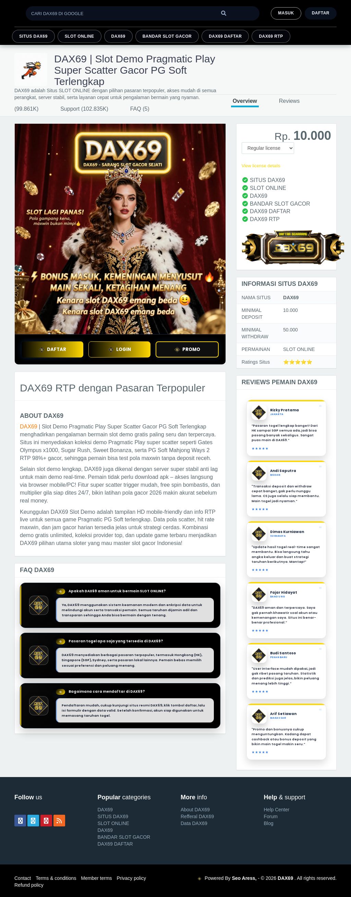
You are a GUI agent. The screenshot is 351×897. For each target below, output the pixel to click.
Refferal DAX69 (197, 816)
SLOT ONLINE (79, 36)
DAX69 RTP (271, 36)
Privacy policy (131, 878)
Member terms (96, 878)
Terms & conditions (56, 878)
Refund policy (29, 885)
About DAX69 (195, 809)
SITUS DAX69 (33, 36)
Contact (22, 878)
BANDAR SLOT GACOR (167, 36)
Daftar (320, 13)
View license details (261, 165)
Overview (245, 101)
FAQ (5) (139, 109)
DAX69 (118, 36)
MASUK (286, 13)
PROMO (187, 349)
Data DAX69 (194, 823)
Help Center (277, 809)
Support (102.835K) (84, 109)
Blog (269, 823)
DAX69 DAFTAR (225, 36)
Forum (271, 816)
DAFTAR (52, 349)
